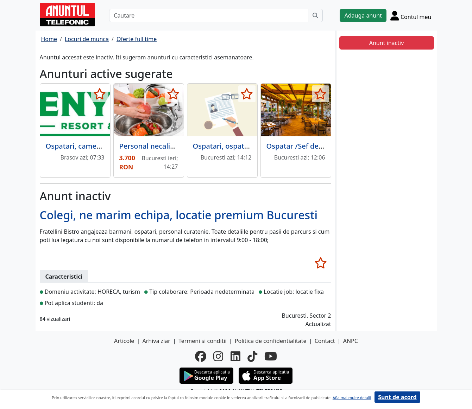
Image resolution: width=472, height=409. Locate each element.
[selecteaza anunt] (99, 93)
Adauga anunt (363, 15)
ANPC (350, 341)
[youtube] (270, 356)
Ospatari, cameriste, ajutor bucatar (105, 146)
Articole (124, 341)
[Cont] (411, 15)
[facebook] (200, 356)
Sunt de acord (397, 397)
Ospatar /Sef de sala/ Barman (315, 146)
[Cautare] (208, 15)
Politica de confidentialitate (271, 341)
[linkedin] (235, 356)
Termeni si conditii (202, 341)
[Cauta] (315, 15)
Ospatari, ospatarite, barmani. (243, 146)
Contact (325, 341)
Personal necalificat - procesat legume (183, 146)
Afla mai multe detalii (352, 397)
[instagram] (218, 356)
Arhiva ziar (156, 341)
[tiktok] (252, 356)
